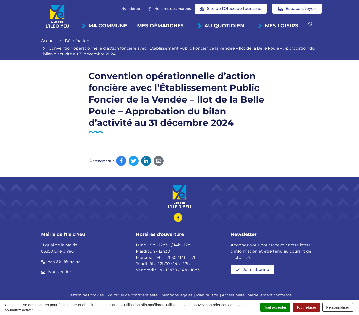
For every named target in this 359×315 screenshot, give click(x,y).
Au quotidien (220, 26)
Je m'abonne (252, 269)
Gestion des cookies (85, 295)
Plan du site (207, 295)
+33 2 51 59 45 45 (61, 261)
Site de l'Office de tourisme (230, 8)
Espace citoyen (297, 8)
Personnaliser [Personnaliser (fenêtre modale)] (337, 307)
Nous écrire (56, 271)
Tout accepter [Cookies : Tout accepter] (275, 307)
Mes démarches (160, 26)
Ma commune (104, 26)
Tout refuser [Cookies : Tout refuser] (306, 307)
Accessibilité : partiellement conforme (257, 295)
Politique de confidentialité (132, 295)
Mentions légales (176, 295)
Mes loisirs (278, 26)
